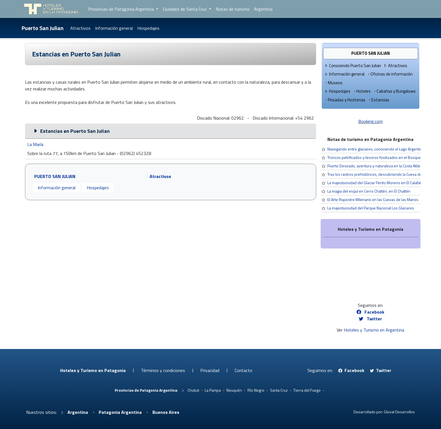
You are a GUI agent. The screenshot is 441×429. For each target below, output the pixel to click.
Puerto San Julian (43, 28)
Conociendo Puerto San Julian (352, 65)
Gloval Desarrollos (399, 412)
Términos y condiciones (163, 370)
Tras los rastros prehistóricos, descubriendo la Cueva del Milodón (382, 174)
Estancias (378, 100)
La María (35, 144)
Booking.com (370, 121)
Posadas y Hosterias (344, 100)
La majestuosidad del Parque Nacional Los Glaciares (370, 208)
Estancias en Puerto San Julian (76, 54)
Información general (114, 28)
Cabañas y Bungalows (394, 91)
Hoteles (362, 91)
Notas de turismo (232, 9)
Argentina (263, 9)
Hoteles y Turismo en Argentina (374, 330)
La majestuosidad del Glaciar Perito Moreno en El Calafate (375, 183)
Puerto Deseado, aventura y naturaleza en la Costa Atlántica (377, 166)
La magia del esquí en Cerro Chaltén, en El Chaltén (368, 191)
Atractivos (80, 28)
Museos (333, 82)
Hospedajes (148, 28)
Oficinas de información (390, 74)
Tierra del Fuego (307, 390)
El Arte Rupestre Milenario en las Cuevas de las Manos (372, 199)
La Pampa (213, 390)
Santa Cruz (279, 390)
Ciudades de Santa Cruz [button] (185, 9)
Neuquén (234, 390)
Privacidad (209, 370)
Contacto (243, 370)
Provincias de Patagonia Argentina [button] (121, 9)
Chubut (193, 390)
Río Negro (256, 390)
